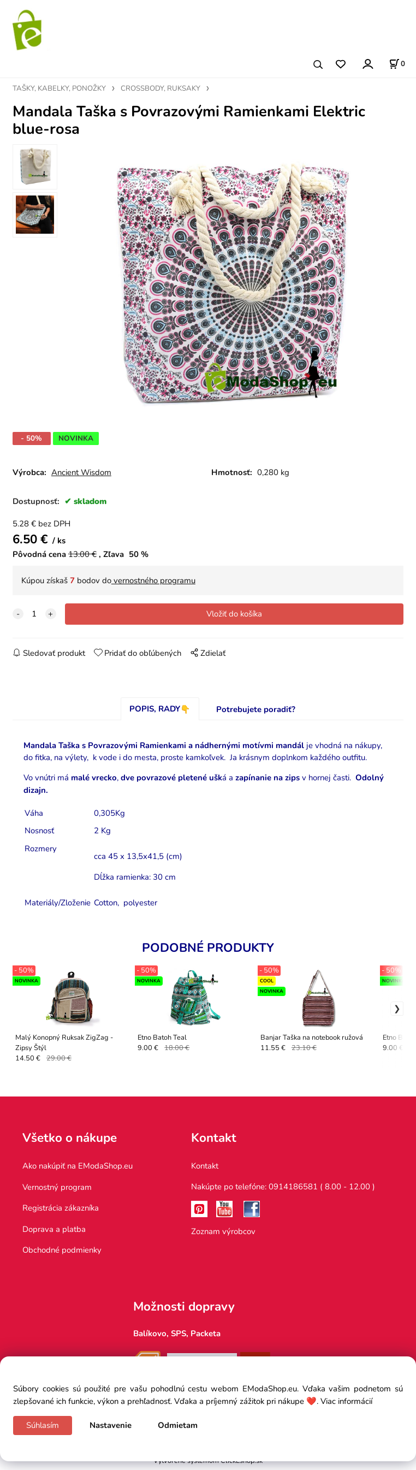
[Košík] (397, 64)
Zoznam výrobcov (223, 1235)
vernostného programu (153, 584)
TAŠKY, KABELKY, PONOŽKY (59, 88)
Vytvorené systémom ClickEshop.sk (208, 1464)
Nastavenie (111, 1425)
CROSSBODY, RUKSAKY (160, 88)
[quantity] (34, 617)
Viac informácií (346, 1401)
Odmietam (178, 1425)
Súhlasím (42, 1425)
